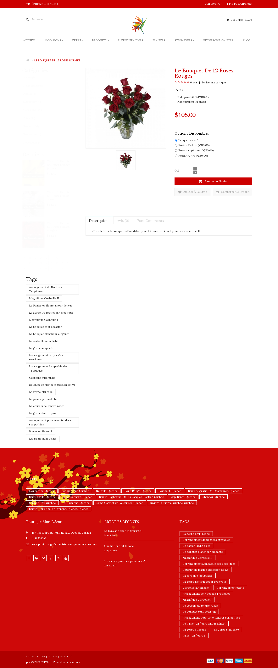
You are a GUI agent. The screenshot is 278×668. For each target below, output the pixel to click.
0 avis (193, 82)
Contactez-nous (35, 656)
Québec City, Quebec (42, 503)
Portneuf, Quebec (169, 491)
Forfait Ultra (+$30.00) (191, 155)
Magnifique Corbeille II (44, 298)
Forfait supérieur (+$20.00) (194, 150)
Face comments (150, 221)
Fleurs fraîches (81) (38, 85)
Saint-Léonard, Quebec (77, 497)
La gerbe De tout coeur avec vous (51, 312)
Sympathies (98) (36, 102)
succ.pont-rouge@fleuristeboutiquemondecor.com (64, 544)
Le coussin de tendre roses (46, 406)
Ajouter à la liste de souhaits (192, 192)
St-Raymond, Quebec (76, 503)
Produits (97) (34, 126)
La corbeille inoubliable (44, 341)
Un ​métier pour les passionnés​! (124, 561)
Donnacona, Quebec (41, 491)
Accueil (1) (32, 77)
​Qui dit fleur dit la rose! (119, 546)
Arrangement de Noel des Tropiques (45, 289)
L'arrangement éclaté (43, 438)
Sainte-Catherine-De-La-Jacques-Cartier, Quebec (131, 497)
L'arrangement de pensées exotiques (46, 357)
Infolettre (66, 656)
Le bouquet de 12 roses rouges (57, 60)
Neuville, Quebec (106, 491)
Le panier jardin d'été (43, 399)
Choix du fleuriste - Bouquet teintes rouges (61, 226)
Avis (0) (123, 221)
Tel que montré (186, 140)
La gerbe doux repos (42, 413)
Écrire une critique (213, 82)
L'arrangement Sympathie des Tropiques (48, 368)
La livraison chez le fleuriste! (123, 531)
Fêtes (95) (33, 118)
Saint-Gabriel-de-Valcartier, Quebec (120, 503)
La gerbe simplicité (41, 348)
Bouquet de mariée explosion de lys (52, 384)
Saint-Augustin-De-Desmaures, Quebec (213, 491)
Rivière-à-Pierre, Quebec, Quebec (172, 503)
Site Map (52, 656)
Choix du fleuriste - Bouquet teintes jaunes (61, 165)
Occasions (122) (36, 110)
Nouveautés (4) (36, 142)
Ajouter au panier (213, 181)
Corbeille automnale (42, 377)
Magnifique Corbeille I (43, 320)
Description (99, 221)
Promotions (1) (36, 134)
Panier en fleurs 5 (40, 431)
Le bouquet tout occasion (45, 326)
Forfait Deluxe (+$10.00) (192, 145)
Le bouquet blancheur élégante (49, 334)
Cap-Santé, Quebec (183, 497)
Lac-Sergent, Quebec (75, 491)
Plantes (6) (33, 93)
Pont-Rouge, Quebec (138, 491)
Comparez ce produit (232, 192)
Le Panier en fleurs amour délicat (50, 305)
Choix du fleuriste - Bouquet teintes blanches (61, 195)
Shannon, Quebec (214, 497)
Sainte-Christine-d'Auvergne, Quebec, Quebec (58, 509)
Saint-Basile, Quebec (42, 497)
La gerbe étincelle (41, 392)
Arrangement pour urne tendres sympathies (50, 422)
